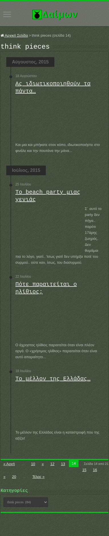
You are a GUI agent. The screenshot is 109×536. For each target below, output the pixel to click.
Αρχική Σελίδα (14, 35)
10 (33, 465)
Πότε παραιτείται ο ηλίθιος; (46, 289)
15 (84, 471)
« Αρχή (9, 465)
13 (63, 465)
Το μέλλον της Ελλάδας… (53, 380)
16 (95, 471)
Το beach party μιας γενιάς (47, 197)
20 (14, 478)
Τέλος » (38, 478)
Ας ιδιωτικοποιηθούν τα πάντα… (53, 89)
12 (52, 465)
